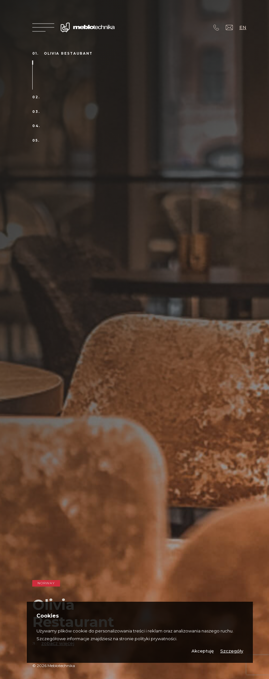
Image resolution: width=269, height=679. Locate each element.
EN (242, 27)
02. (36, 97)
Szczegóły (231, 651)
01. (35, 53)
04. (36, 126)
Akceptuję (202, 651)
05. (36, 140)
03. (36, 111)
